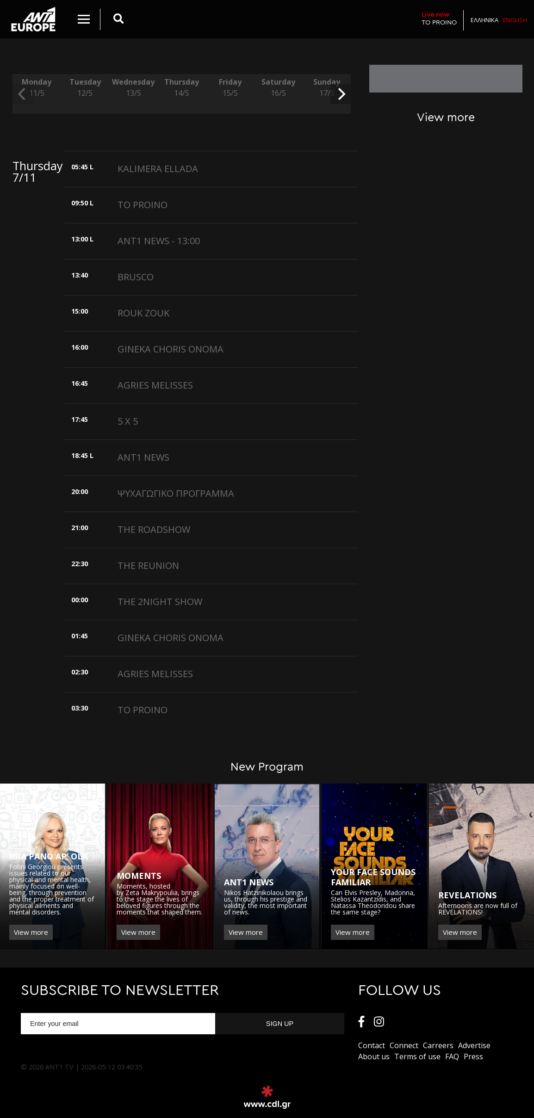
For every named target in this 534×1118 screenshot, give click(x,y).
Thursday (181, 88)
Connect (404, 1045)
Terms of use (417, 1056)
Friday (230, 88)
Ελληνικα (484, 20)
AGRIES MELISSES (155, 385)
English (515, 20)
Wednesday (133, 88)
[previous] (22, 94)
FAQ (452, 1056)
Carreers (438, 1045)
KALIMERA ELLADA (158, 168)
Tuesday (84, 88)
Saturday (278, 88)
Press (473, 1056)
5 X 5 (128, 421)
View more (31, 932)
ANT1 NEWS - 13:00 (159, 241)
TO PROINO (439, 18)
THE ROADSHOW (154, 529)
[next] (340, 94)
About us (374, 1056)
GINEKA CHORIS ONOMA (171, 349)
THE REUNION (148, 565)
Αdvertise (474, 1045)
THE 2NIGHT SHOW (160, 601)
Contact (371, 1045)
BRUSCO (136, 277)
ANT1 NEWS (143, 457)
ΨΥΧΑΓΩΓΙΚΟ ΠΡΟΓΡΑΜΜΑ (176, 493)
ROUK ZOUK (143, 313)
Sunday (326, 88)
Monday (36, 88)
